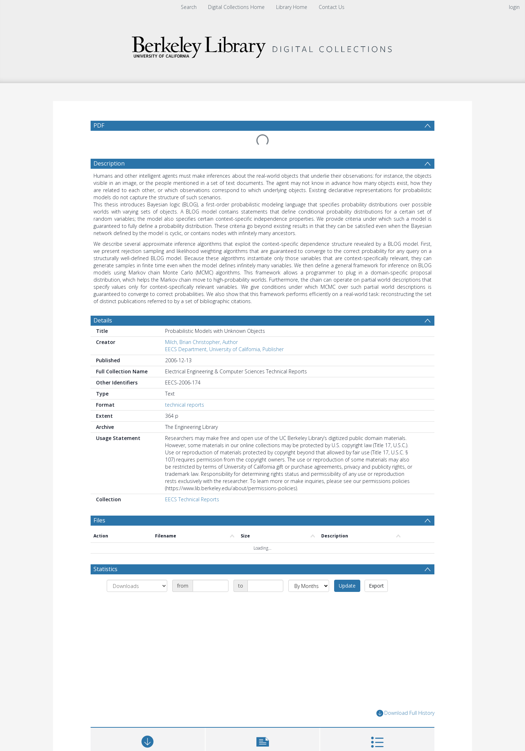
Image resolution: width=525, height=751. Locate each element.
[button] (263, 728)
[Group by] (137, 569)
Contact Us (332, 7)
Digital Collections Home (236, 7)
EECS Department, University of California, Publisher (224, 332)
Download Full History (405, 696)
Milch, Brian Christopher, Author (201, 324)
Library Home (291, 7)
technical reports (184, 387)
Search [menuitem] (189, 7)
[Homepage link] (262, 45)
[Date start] (210, 569)
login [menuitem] (514, 7)
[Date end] (265, 569)
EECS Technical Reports (192, 482)
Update (347, 568)
